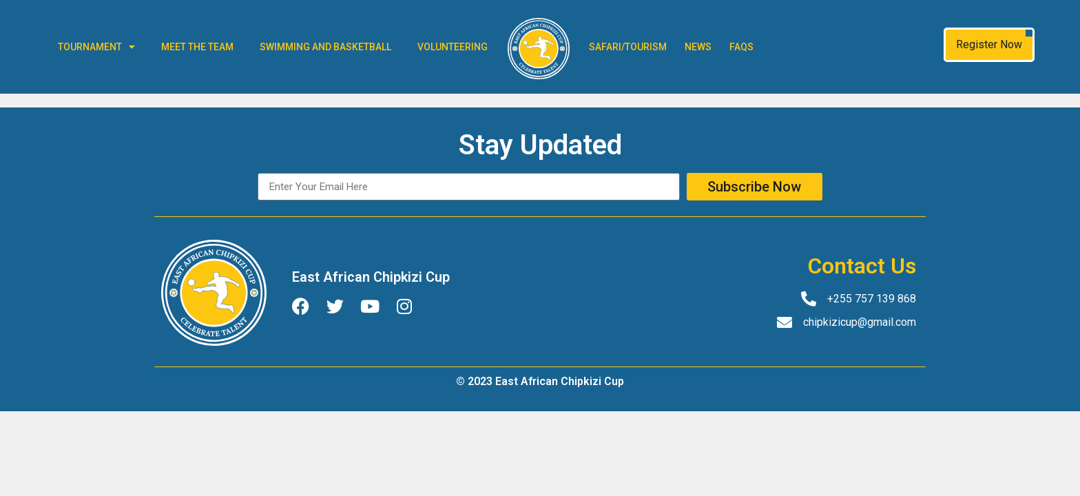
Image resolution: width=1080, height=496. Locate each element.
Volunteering (452, 46)
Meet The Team (197, 46)
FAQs (741, 46)
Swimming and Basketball (325, 46)
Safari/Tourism (628, 46)
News (698, 46)
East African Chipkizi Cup (371, 277)
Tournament (96, 47)
